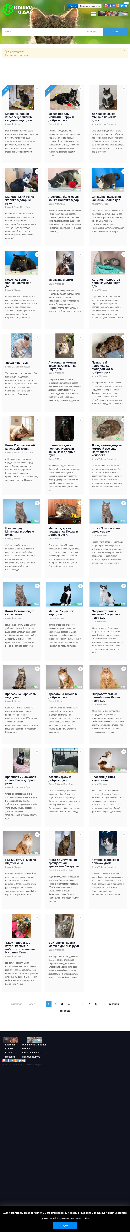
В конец (114, 1004)
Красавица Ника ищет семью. (103, 779)
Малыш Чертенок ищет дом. (61, 613)
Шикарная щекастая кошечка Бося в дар (106, 199)
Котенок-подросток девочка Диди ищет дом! (106, 284)
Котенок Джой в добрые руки (59, 779)
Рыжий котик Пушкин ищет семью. (20, 862)
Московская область (23, 453)
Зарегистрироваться (90, 6)
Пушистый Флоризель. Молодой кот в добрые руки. (102, 368)
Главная (10, 1045)
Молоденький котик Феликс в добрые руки (19, 201)
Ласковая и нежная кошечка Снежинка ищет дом (62, 366)
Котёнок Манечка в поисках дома (105, 862)
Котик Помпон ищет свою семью (106, 530)
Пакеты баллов (31, 1057)
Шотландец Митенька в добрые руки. (19, 532)
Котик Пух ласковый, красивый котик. (20, 447)
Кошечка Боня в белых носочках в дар (18, 284)
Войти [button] (73, 6)
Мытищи (61, 204)
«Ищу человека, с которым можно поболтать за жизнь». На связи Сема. (20, 948)
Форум (26, 1049)
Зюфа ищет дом (16, 363)
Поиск (115, 31)
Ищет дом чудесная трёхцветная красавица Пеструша (63, 864)
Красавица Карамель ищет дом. (20, 696)
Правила (10, 1057)
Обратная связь (31, 1053)
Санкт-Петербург (108, 125)
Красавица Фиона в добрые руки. (62, 696)
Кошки (8, 125)
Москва (17, 125)
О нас (8, 1053)
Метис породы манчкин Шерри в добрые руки (61, 118)
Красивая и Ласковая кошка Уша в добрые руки (20, 781)
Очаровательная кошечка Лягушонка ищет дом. (106, 615)
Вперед (65, 1011)
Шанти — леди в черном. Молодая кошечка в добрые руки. (61, 451)
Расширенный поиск (34, 1045)
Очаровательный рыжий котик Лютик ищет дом (106, 698)
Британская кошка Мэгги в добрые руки (63, 945)
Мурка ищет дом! (60, 280)
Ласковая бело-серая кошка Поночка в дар (64, 199)
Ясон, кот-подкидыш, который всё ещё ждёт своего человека (107, 451)
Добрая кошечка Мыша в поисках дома (104, 118)
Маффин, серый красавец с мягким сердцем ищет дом (18, 118)
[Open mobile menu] (93, 14)
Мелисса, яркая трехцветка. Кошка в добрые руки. (63, 532)
